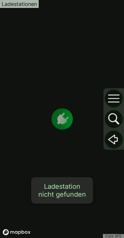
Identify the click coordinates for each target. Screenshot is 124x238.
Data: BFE (113, 236)
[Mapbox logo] (16, 232)
